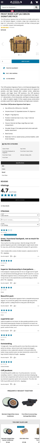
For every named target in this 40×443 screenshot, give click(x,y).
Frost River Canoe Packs (26, 151)
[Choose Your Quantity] (5, 61)
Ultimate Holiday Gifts (25, 155)
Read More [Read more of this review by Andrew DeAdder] (23, 381)
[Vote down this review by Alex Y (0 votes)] (15, 256)
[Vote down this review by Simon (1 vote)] (15, 331)
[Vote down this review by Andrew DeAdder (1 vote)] (15, 384)
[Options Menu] (38, 256)
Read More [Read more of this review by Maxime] (22, 354)
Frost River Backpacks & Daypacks (8, 151)
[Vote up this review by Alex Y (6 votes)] (11, 256)
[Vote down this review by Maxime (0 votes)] (15, 357)
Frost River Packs (6, 155)
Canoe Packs (5, 148)
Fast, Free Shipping (10, 73)
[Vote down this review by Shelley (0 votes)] (15, 283)
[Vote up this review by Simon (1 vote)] (11, 331)
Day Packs (23, 148)
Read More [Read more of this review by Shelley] (10, 280)
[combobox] (20, 215)
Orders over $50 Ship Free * (22, 11)
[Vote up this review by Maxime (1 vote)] (11, 357)
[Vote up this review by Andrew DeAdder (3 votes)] (11, 384)
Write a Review (20, 200)
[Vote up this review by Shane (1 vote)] (11, 306)
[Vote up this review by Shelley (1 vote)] (11, 283)
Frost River (5, 157)
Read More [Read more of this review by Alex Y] (6, 253)
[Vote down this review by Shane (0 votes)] (15, 306)
